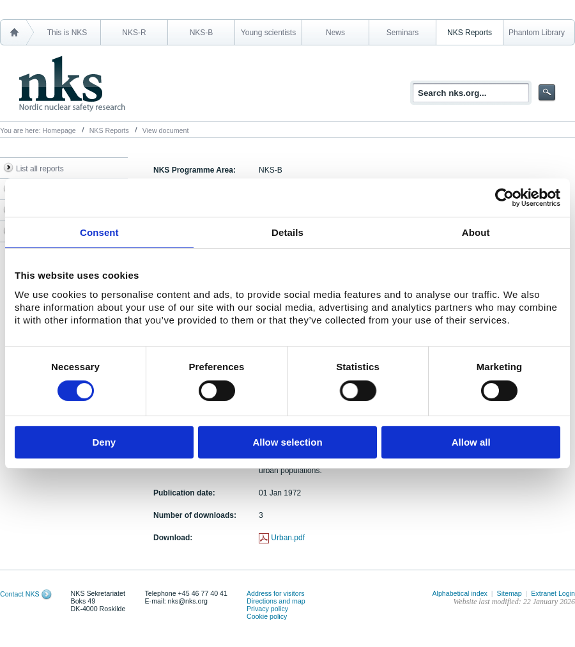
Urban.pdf (288, 537)
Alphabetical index (459, 593)
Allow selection (287, 442)
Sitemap (509, 593)
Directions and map (276, 601)
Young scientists (268, 32)
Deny (104, 442)
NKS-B (201, 32)
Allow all (471, 442)
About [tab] (476, 232)
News (335, 32)
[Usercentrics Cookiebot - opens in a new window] (504, 197)
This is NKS (67, 32)
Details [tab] (287, 232)
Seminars (403, 32)
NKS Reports (469, 32)
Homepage (59, 130)
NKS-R (134, 32)
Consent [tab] (99, 232)
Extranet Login (553, 593)
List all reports (40, 168)
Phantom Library (537, 32)
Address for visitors (276, 593)
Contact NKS (20, 594)
